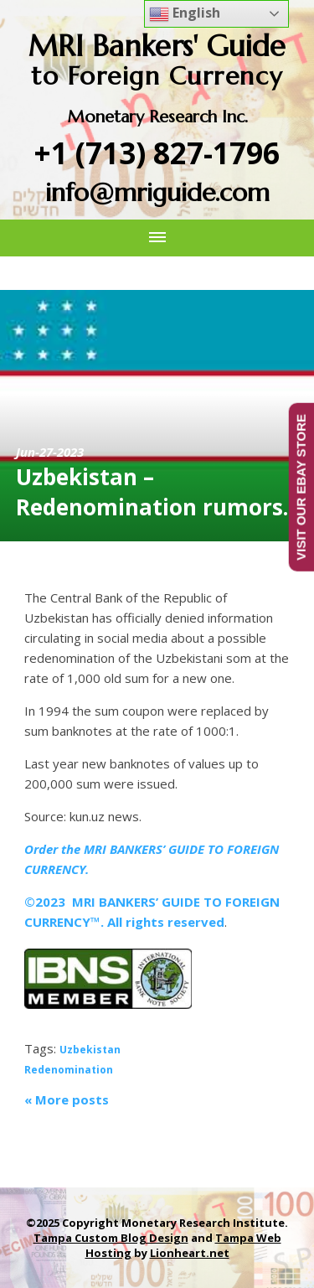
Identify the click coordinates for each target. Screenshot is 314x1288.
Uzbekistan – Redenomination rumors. (152, 492)
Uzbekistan (90, 1049)
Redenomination (68, 1070)
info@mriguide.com (157, 192)
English (184, 13)
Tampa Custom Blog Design (110, 1237)
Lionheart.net (189, 1252)
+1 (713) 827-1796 (157, 153)
